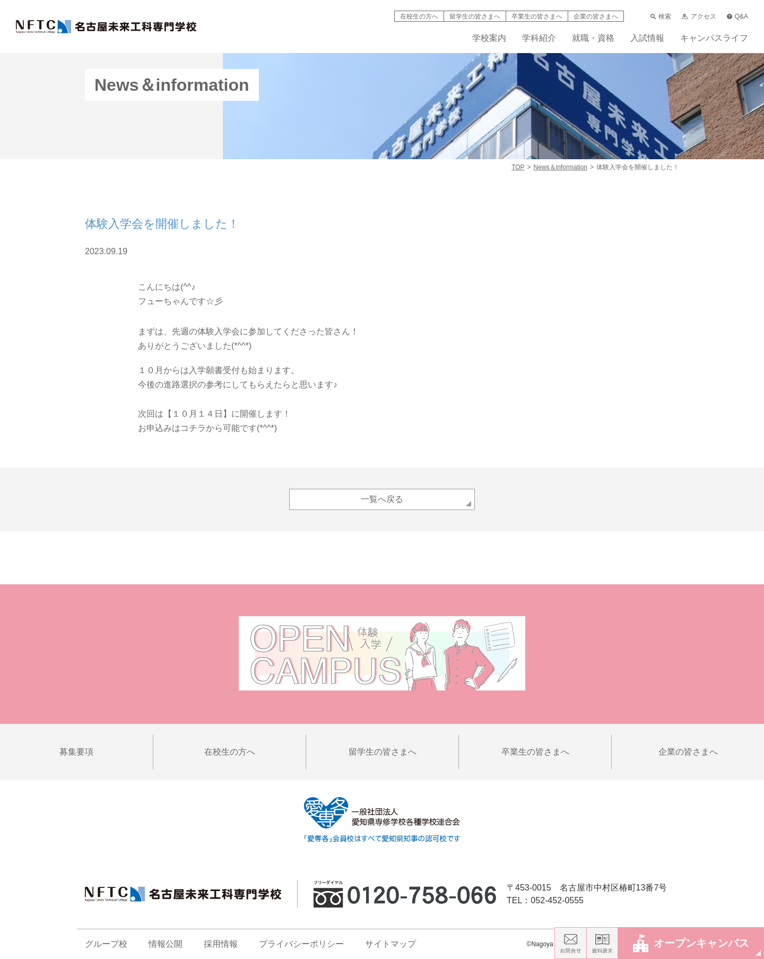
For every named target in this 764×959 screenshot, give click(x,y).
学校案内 (489, 38)
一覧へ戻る (382, 499)
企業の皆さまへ (596, 16)
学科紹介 (539, 38)
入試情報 (647, 38)
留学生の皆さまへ (474, 16)
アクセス (699, 16)
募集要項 (76, 751)
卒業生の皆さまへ (536, 16)
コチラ (193, 428)
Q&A (737, 16)
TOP (517, 167)
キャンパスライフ (714, 38)
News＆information (560, 167)
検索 (660, 16)
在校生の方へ (419, 16)
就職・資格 (593, 38)
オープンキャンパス (691, 943)
